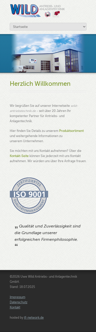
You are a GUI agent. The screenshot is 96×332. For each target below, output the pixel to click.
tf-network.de (34, 317)
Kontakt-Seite (19, 156)
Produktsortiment (71, 131)
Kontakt (15, 307)
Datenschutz (18, 302)
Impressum (17, 297)
